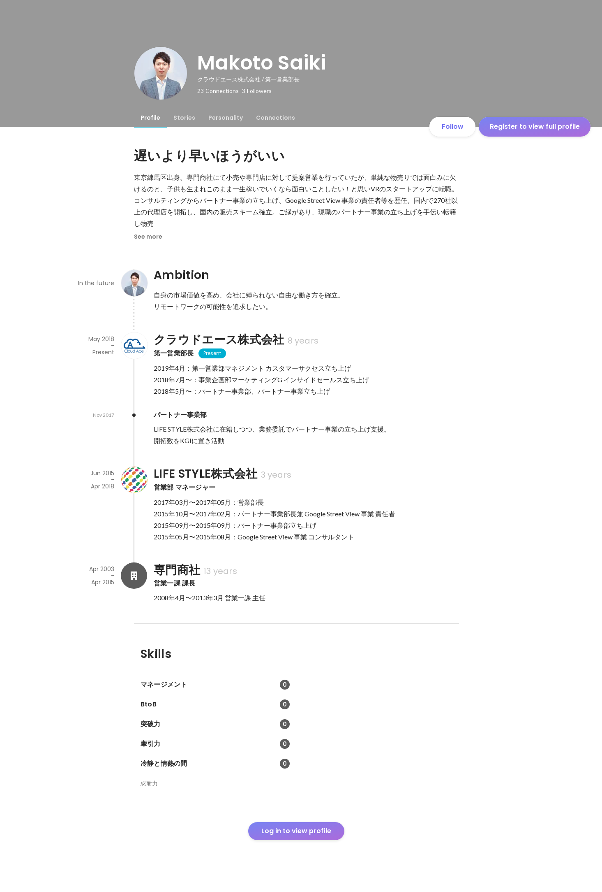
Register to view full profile (535, 126)
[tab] (150, 118)
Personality (225, 118)
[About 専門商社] (134, 575)
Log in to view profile (296, 831)
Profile (150, 118)
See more (148, 236)
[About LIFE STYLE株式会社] (134, 479)
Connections (275, 118)
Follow (453, 126)
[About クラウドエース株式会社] (134, 345)
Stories (184, 118)
